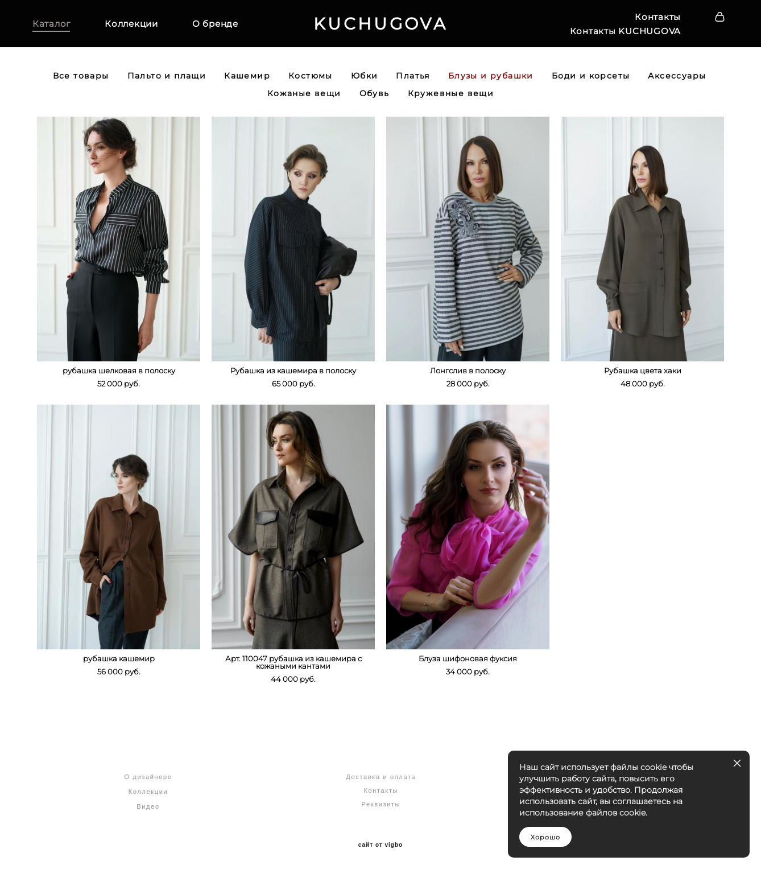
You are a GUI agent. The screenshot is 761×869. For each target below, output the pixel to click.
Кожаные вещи (304, 95)
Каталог (56, 24)
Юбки (364, 77)
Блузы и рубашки (490, 77)
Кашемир (247, 77)
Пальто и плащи (166, 77)
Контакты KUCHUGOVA (621, 31)
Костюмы (310, 77)
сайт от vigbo (380, 842)
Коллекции (136, 24)
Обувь (374, 95)
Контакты (653, 17)
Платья (412, 77)
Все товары (81, 77)
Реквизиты (380, 801)
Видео (148, 803)
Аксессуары (677, 77)
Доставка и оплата (381, 774)
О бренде (220, 24)
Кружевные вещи (451, 95)
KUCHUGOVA (380, 25)
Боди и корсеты (591, 77)
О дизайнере (148, 774)
